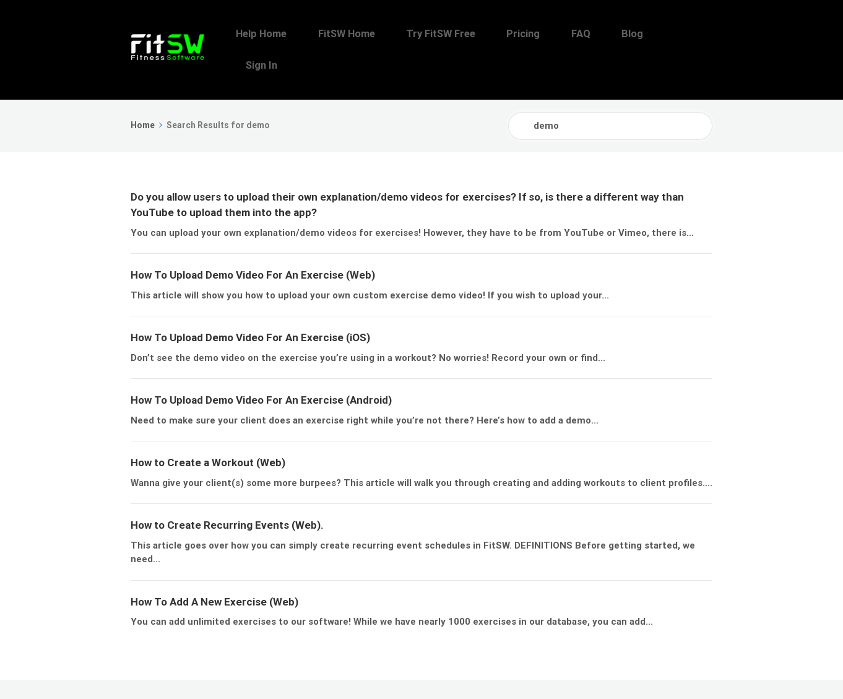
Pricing (564, 34)
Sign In (692, 34)
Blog (647, 34)
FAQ (609, 34)
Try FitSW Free (495, 34)
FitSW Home (413, 34)
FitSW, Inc (203, 673)
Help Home (341, 34)
